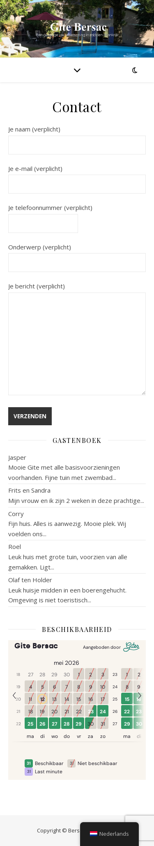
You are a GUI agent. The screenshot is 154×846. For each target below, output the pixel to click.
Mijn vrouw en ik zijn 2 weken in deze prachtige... (76, 500)
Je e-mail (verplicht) (77, 176)
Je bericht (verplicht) (77, 339)
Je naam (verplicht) (77, 137)
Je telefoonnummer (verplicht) (50, 215)
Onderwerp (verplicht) (77, 255)
